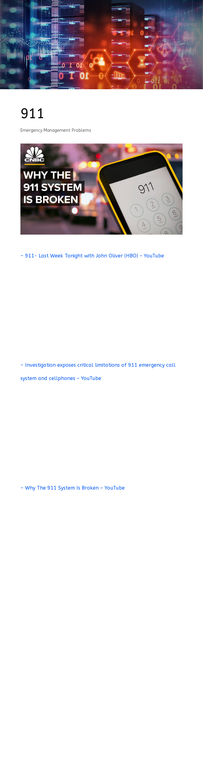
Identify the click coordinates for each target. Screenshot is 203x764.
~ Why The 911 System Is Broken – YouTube (72, 488)
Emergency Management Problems (55, 130)
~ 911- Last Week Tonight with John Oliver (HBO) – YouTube (92, 256)
